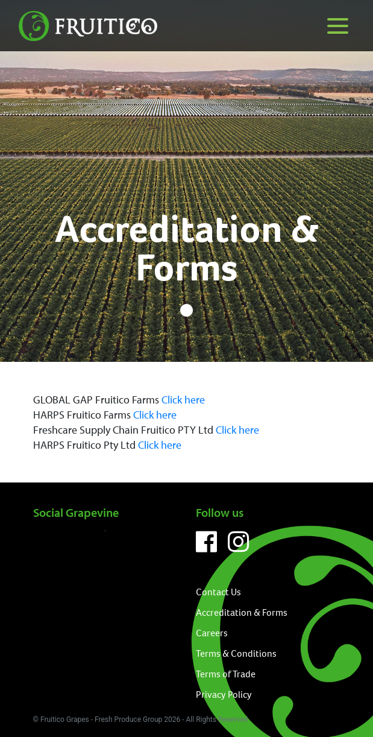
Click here (183, 399)
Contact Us (218, 592)
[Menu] (337, 25)
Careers (212, 633)
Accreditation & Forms (241, 612)
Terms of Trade (225, 674)
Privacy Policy (224, 694)
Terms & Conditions (236, 653)
